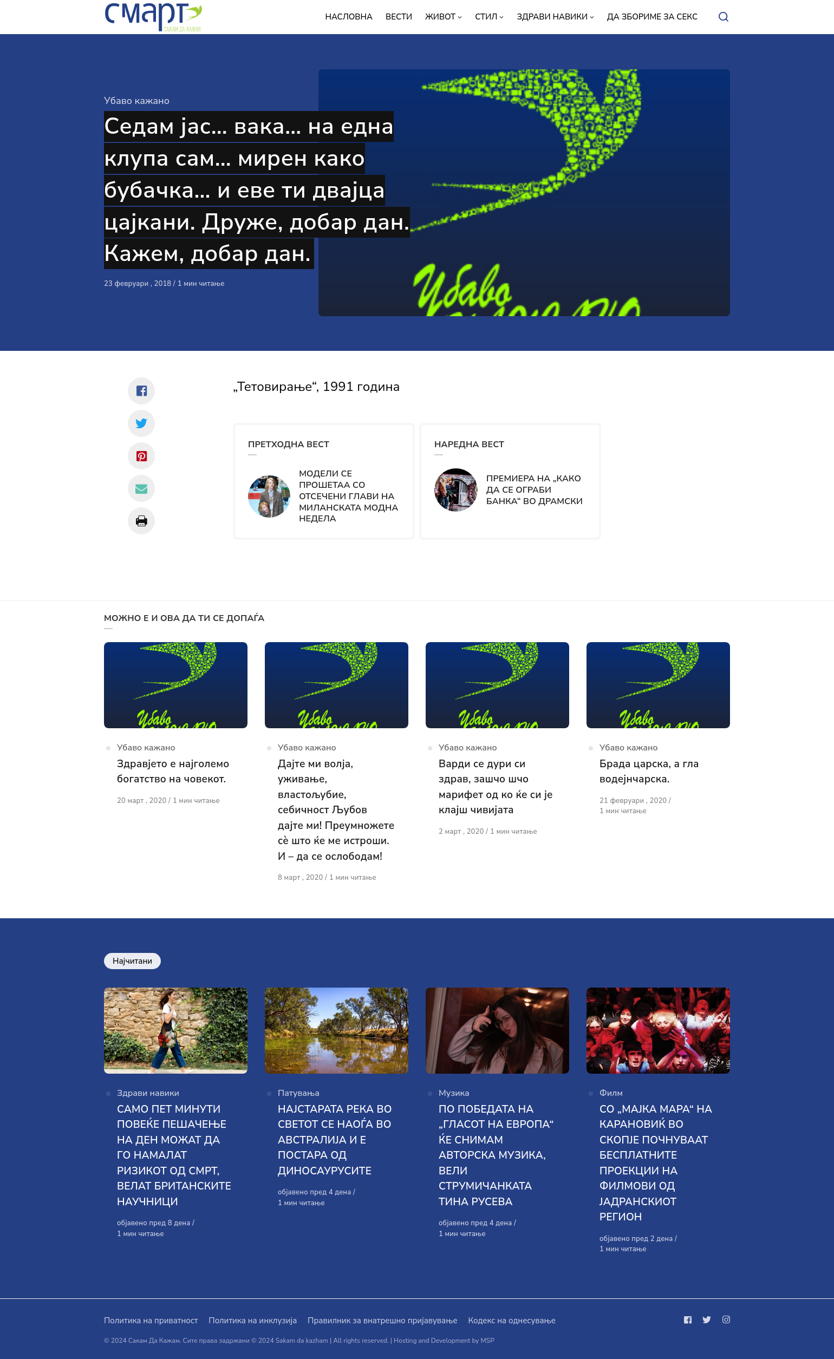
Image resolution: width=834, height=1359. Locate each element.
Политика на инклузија (252, 1320)
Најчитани (132, 961)
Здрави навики (148, 1093)
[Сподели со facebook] (141, 390)
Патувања (299, 1093)
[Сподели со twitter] (141, 423)
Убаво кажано (137, 100)
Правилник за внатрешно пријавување (382, 1320)
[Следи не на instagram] (724, 1320)
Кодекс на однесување (512, 1320)
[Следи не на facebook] (690, 1320)
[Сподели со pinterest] (141, 455)
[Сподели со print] (141, 520)
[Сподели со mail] (141, 488)
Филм (611, 1093)
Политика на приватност (151, 1320)
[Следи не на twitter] (706, 1320)
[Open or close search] (723, 17)
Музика (454, 1093)
